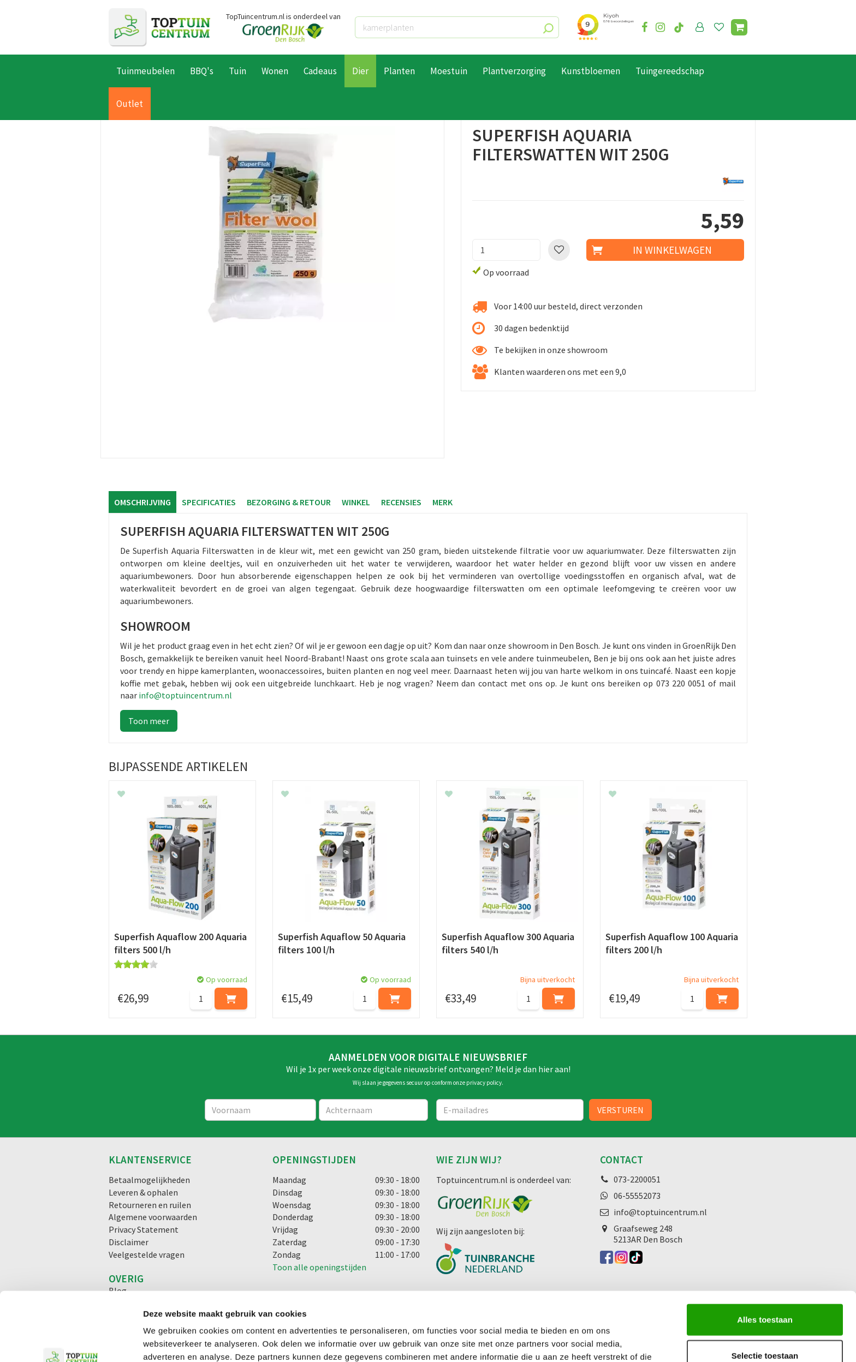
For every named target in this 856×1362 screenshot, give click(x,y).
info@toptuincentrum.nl (185, 695)
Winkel (356, 502)
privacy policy (484, 1082)
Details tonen (590, 1340)
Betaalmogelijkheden (149, 1179)
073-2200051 (637, 1179)
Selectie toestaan (765, 1290)
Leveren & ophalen (143, 1192)
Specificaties (209, 502)
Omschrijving (142, 502)
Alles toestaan (765, 1254)
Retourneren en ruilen (150, 1204)
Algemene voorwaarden (153, 1216)
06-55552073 (637, 1195)
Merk (442, 502)
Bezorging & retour (289, 502)
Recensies (401, 502)
